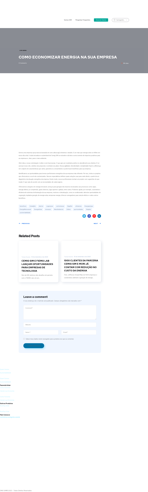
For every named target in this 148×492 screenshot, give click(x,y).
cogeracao (49, 206)
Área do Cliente (101, 8)
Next (97, 223)
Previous (24, 223)
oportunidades (78, 209)
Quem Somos (4, 370)
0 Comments (23, 63)
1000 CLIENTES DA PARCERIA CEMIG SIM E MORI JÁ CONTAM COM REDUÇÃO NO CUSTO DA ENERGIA (81, 265)
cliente (41, 206)
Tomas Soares (25, 257)
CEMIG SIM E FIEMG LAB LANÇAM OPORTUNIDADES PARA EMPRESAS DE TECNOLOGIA (37, 266)
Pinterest (94, 216)
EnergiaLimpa (89, 206)
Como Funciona (5, 388)
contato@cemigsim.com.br (10, 417)
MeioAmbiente (58, 209)
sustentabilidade (25, 213)
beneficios (23, 206)
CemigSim (33, 206)
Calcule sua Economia (7, 391)
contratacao (60, 206)
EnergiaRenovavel (25, 209)
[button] (57, 376)
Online (69, 209)
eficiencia (78, 206)
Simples (88, 209)
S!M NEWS (23, 50)
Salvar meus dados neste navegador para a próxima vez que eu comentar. (50, 339)
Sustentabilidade (5, 373)
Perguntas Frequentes (82, 8)
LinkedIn (99, 216)
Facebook (89, 216)
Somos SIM (68, 8)
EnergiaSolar (38, 209)
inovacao (48, 209)
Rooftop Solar (4, 406)
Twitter (84, 216)
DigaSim (69, 206)
